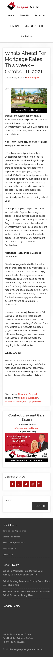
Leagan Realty (26, 6)
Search (8, 500)
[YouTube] (33, 484)
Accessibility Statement (14, 543)
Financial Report (28, 398)
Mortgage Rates (32, 401)
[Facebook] (12, 484)
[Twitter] (26, 484)
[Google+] (39, 484)
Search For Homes (11, 537)
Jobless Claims (13, 401)
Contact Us (8, 555)
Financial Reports (28, 394)
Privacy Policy (9, 549)
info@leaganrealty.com (26, 428)
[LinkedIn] (19, 484)
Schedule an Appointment (15, 531)
